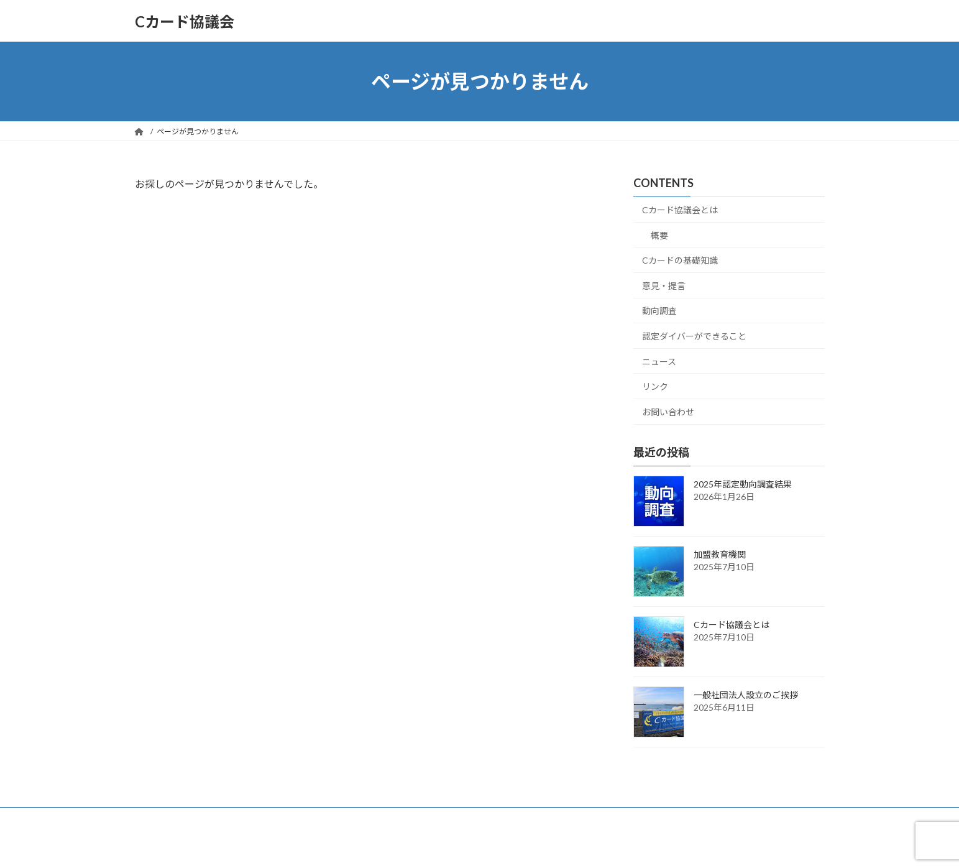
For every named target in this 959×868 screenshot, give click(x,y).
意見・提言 (664, 285)
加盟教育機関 (720, 554)
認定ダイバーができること (694, 336)
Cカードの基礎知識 (680, 260)
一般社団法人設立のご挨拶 (746, 695)
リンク (655, 386)
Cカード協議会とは (680, 210)
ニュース (659, 361)
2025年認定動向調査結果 (743, 484)
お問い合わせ (668, 412)
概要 (659, 235)
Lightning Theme (476, 846)
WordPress (412, 846)
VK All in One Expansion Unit (559, 846)
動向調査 (659, 311)
